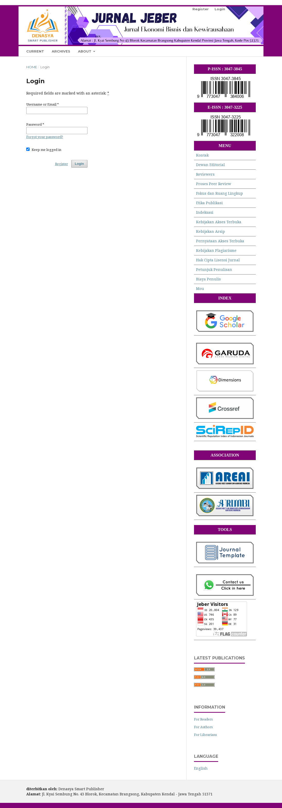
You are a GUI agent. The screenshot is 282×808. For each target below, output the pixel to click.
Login (220, 9)
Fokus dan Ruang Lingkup (219, 193)
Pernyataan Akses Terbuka (220, 240)
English (201, 768)
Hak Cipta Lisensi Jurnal (218, 259)
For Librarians (205, 734)
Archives (61, 51)
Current (35, 51)
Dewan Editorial (210, 164)
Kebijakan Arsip (210, 231)
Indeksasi (204, 212)
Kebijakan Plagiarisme (216, 250)
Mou (200, 288)
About (85, 51)
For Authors (203, 727)
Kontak (202, 155)
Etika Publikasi (209, 202)
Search (244, 51)
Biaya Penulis (208, 279)
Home (31, 67)
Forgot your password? (44, 136)
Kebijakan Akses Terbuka (218, 221)
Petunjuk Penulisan (214, 269)
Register (200, 9)
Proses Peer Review (213, 183)
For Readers (203, 719)
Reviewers (205, 174)
